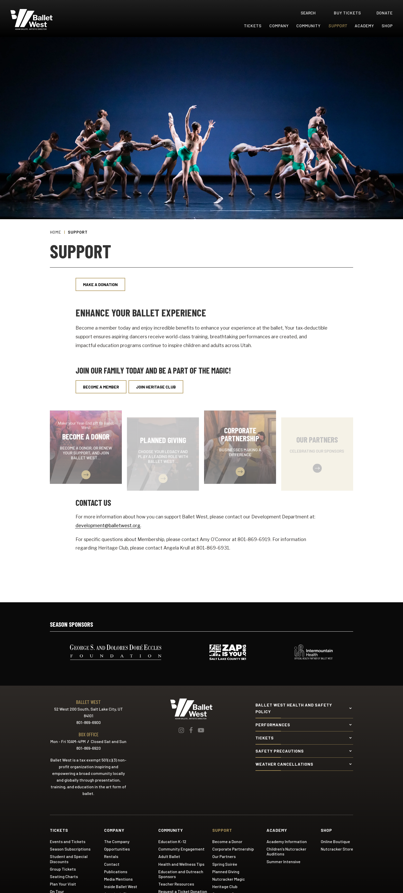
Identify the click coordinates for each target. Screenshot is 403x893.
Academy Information (287, 841)
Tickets (253, 25)
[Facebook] (191, 730)
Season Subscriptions (70, 848)
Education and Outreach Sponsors (180, 874)
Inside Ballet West (120, 886)
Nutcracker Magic (228, 879)
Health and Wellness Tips (181, 864)
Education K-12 (172, 841)
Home (55, 231)
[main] (201, 319)
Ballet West (41, 19)
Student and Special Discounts (69, 859)
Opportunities (117, 848)
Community (308, 25)
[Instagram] (181, 730)
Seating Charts (64, 876)
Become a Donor (227, 841)
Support (337, 25)
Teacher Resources (176, 883)
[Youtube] (201, 730)
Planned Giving (225, 871)
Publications (115, 871)
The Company (117, 841)
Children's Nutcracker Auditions (286, 851)
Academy (364, 25)
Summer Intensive (283, 861)
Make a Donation (100, 284)
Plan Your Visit (63, 883)
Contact (112, 864)
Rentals (111, 856)
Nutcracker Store (337, 848)
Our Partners (224, 856)
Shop (387, 25)
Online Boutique (335, 841)
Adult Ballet (169, 856)
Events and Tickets (67, 841)
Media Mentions (118, 879)
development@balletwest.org (108, 525)
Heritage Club (224, 886)
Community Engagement (181, 848)
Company (279, 25)
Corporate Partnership (233, 848)
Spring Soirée (224, 864)
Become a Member (101, 386)
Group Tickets (63, 869)
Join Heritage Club (156, 386)
